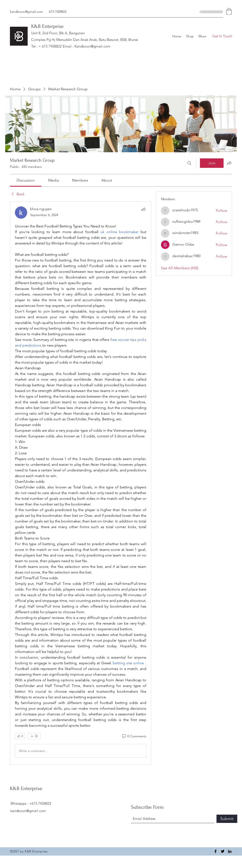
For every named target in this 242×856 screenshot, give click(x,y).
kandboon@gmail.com (26, 11)
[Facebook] (215, 851)
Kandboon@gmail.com (92, 46)
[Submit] (226, 819)
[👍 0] (20, 736)
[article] (80, 483)
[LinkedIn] (229, 851)
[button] (229, 11)
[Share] (143, 209)
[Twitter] (222, 851)
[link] (26, 180)
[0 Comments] (133, 736)
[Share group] (229, 163)
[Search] (189, 163)
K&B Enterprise (47, 26)
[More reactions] (34, 736)
